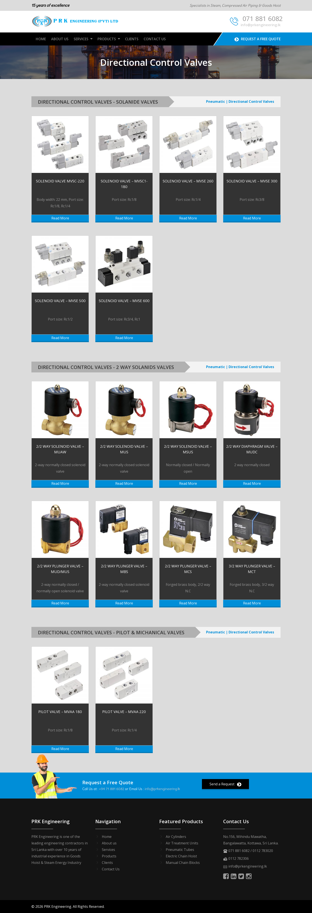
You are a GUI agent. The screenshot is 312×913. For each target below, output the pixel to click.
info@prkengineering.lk (261, 25)
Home (41, 39)
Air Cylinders (176, 836)
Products (107, 39)
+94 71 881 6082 (111, 789)
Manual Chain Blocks (183, 862)
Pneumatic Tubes (180, 849)
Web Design (115, 906)
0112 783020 (263, 850)
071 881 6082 (256, 19)
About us (109, 843)
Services (81, 39)
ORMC (150, 906)
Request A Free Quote (257, 39)
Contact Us (155, 39)
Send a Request (225, 784)
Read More (60, 218)
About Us (59, 39)
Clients (131, 39)
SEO (136, 906)
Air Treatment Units (182, 843)
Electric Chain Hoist (181, 856)
